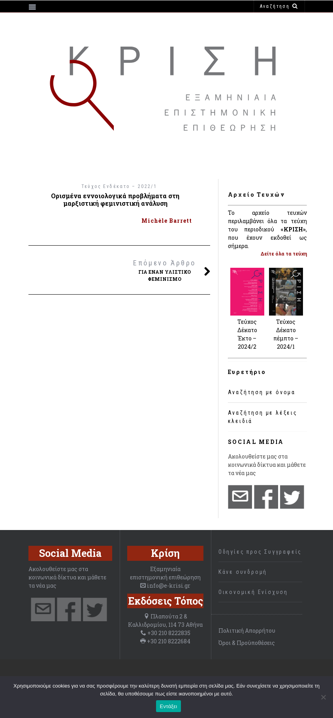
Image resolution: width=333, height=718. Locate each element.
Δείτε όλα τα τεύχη (284, 253)
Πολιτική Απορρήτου (246, 630)
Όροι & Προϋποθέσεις (246, 643)
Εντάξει (168, 706)
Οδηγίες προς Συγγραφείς (260, 552)
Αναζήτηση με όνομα (261, 392)
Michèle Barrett (166, 220)
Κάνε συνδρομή (242, 572)
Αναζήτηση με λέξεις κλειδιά (262, 417)
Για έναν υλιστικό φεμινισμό (165, 270)
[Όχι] (323, 697)
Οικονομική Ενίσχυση (253, 592)
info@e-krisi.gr (168, 585)
